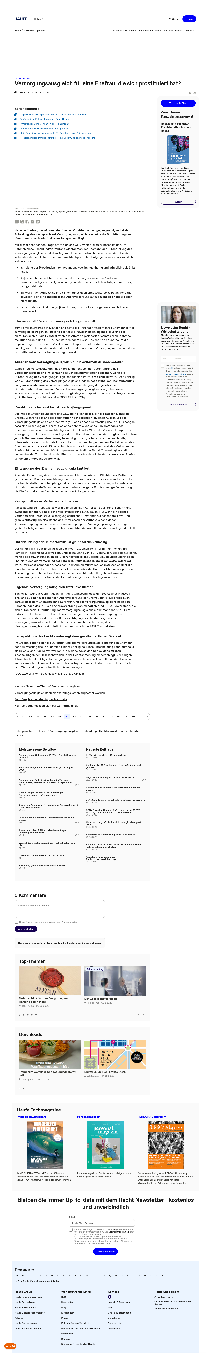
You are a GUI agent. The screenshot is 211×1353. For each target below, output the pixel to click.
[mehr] (190, 30)
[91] (97, 716)
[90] (89, 716)
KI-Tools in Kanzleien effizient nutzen (106, 755)
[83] (38, 716)
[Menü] (39, 19)
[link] (18, 30)
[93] (111, 716)
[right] (144, 1014)
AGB (171, 368)
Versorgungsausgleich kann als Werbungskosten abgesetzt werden (60, 693)
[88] (74, 716)
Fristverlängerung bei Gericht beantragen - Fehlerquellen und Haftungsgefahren (42, 794)
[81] (23, 716)
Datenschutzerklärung (176, 374)
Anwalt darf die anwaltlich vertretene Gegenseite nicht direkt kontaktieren (48, 806)
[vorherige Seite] (17, 716)
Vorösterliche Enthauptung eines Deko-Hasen (110, 835)
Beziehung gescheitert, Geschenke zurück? (42, 865)
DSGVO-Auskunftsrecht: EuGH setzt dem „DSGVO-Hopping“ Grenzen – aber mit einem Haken (114, 811)
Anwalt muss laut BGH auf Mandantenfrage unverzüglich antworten (42, 831)
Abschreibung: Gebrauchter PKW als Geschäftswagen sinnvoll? (48, 756)
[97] (141, 716)
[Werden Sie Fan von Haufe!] (109, 1297)
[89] (82, 716)
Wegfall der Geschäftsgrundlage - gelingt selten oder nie (47, 844)
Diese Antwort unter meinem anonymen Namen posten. (48, 922)
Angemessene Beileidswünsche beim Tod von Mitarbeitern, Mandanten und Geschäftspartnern (45, 781)
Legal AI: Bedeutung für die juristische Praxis (110, 777)
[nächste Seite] (147, 716)
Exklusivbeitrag (95, 969)
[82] (30, 716)
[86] (60, 716)
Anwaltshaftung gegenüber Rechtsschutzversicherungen (101, 858)
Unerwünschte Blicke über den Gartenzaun (42, 855)
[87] (67, 716)
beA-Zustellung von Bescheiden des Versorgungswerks (115, 800)
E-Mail (72, 1217)
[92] (104, 716)
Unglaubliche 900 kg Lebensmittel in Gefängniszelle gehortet (114, 766)
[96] (134, 716)
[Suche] (174, 19)
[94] (119, 716)
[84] (45, 716)
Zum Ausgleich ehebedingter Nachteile (41, 699)
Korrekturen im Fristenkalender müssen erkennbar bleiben (113, 789)
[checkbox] (16, 922)
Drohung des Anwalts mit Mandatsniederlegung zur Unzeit (46, 819)
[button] (189, 18)
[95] (126, 716)
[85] (52, 716)
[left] (138, 1014)
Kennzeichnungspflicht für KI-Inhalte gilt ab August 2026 (46, 768)
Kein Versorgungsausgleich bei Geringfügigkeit (46, 706)
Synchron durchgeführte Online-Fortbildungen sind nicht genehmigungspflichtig (113, 845)
